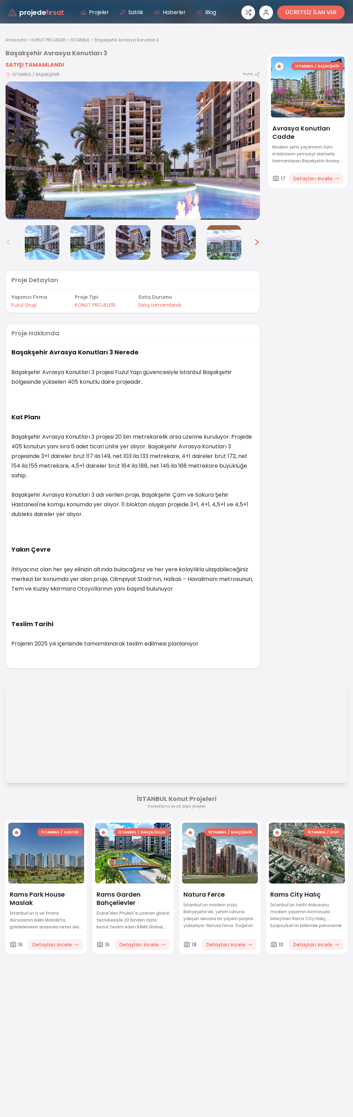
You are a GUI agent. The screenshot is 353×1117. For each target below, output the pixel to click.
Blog (206, 12)
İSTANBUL (80, 40)
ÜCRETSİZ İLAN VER (310, 12)
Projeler (95, 12)
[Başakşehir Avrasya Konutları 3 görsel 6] (178, 242)
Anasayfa (16, 40)
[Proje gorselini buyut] (133, 151)
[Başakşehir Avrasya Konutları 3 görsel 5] (133, 242)
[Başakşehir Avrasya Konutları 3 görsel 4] (87, 242)
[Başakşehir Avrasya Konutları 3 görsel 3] (42, 242)
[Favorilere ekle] (279, 66)
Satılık (131, 12)
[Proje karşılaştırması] (248, 12)
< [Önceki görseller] (9, 242)
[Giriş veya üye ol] (266, 12)
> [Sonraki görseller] (256, 242)
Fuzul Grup (24, 305)
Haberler (170, 12)
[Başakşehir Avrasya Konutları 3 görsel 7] (224, 242)
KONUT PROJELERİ (48, 40)
